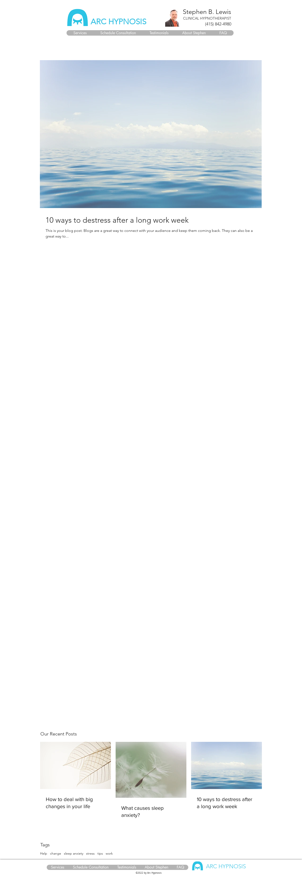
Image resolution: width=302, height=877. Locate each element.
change (55, 853)
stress (90, 853)
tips (100, 853)
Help (43, 853)
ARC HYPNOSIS (118, 21)
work (109, 853)
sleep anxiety (73, 853)
